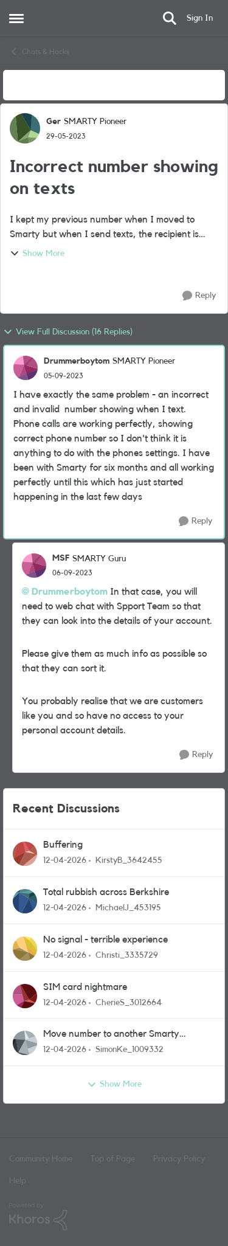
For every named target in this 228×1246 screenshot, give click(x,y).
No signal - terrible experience (105, 939)
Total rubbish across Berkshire (106, 892)
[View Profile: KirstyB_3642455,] (25, 854)
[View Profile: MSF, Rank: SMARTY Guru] (34, 565)
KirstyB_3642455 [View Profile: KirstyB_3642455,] (128, 860)
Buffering (63, 845)
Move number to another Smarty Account (111, 1034)
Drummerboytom (70, 592)
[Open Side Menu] (16, 18)
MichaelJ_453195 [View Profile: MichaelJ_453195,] (128, 908)
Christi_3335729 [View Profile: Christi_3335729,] (126, 955)
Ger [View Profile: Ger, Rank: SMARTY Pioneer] (53, 121)
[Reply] (199, 296)
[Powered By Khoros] (114, 1217)
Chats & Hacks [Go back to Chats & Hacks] (39, 52)
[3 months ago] (64, 860)
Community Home (40, 1159)
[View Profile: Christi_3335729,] (25, 948)
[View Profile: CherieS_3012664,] (25, 996)
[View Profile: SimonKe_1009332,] (25, 1043)
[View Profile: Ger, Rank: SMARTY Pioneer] (25, 128)
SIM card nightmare (85, 987)
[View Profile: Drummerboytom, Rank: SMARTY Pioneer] (25, 368)
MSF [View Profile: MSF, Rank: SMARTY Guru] (60, 558)
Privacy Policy (179, 1159)
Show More (37, 253)
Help (17, 1181)
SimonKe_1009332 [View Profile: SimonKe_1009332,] (129, 1049)
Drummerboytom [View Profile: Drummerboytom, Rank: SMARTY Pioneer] (76, 361)
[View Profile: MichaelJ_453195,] (25, 901)
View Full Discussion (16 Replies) (68, 332)
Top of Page (113, 1159)
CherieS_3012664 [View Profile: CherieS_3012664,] (128, 1002)
